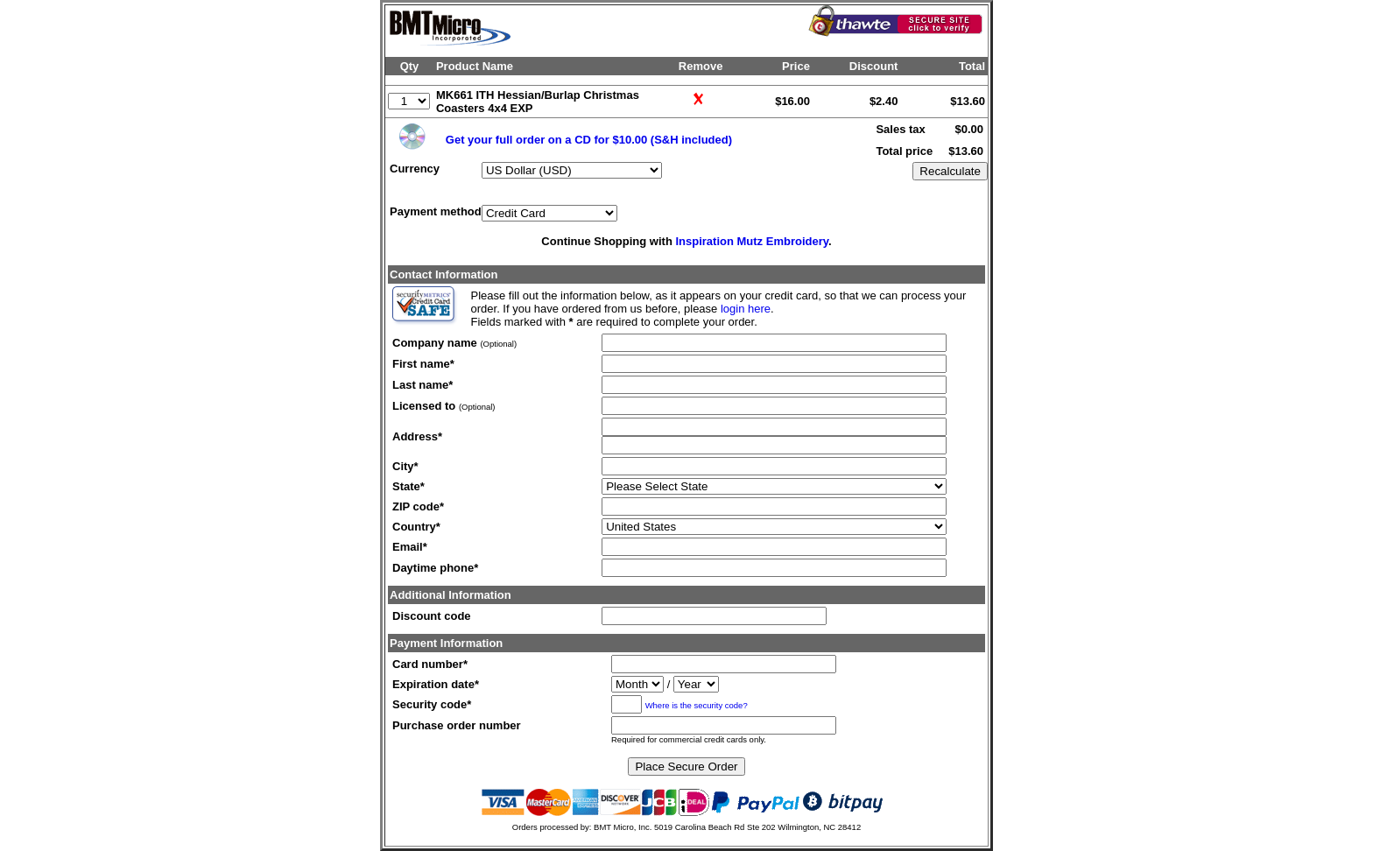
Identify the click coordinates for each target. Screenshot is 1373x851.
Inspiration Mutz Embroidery (751, 241)
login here (746, 308)
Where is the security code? (696, 705)
